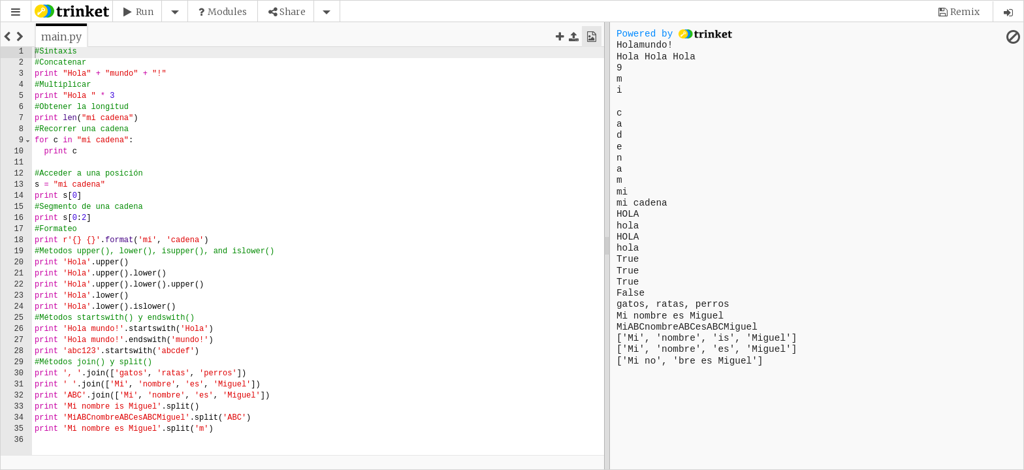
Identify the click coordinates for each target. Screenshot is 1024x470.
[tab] (61, 36)
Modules (227, 11)
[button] (16, 12)
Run (144, 11)
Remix (965, 11)
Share (293, 11)
